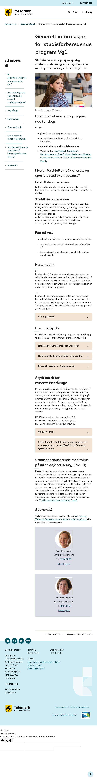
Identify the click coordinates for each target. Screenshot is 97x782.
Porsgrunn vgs (10, 24)
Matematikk (13, 119)
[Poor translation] (9, 740)
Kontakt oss (86, 2)
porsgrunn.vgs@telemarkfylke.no (44, 662)
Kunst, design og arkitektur (78, 154)
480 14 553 (65, 606)
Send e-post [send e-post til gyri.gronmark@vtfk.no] (64, 563)
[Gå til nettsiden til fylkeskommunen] (18, 708)
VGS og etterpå (63, 317)
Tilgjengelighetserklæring (64, 715)
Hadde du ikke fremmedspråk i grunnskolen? (63, 357)
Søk (72, 12)
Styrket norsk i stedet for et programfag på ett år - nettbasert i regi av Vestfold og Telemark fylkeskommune (63, 446)
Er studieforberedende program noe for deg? (17, 79)
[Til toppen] (90, 774)
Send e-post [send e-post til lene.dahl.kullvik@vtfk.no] (64, 610)
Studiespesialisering (49, 157)
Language (68, 3)
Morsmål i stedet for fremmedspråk (63, 367)
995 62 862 (65, 559)
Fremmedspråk (14, 127)
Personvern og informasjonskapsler (72, 707)
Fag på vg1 (12, 110)
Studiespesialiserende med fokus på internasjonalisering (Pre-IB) (17, 152)
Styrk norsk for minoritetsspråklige (16, 137)
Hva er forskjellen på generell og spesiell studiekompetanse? (16, 97)
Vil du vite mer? (63, 432)
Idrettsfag (59, 151)
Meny (87, 12)
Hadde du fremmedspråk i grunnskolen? (63, 346)
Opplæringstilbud (28, 24)
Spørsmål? (12, 165)
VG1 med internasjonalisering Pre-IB (58, 500)
